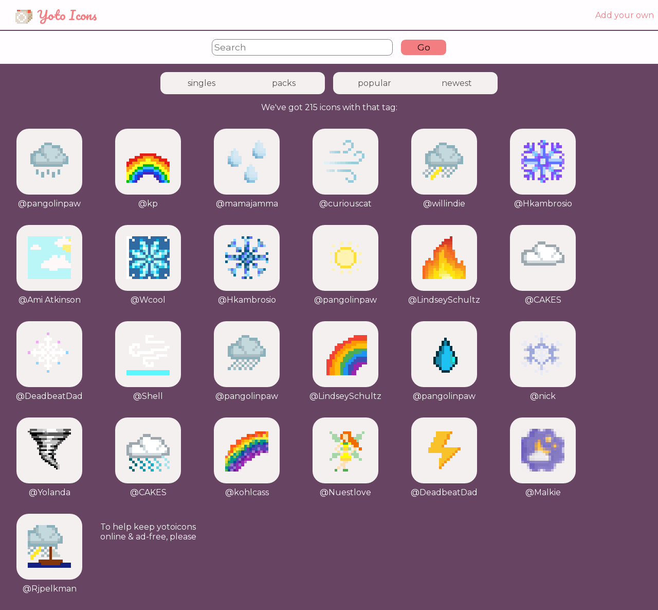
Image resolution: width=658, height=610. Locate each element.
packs (284, 83)
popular (374, 83)
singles (201, 83)
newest (457, 83)
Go (423, 47)
